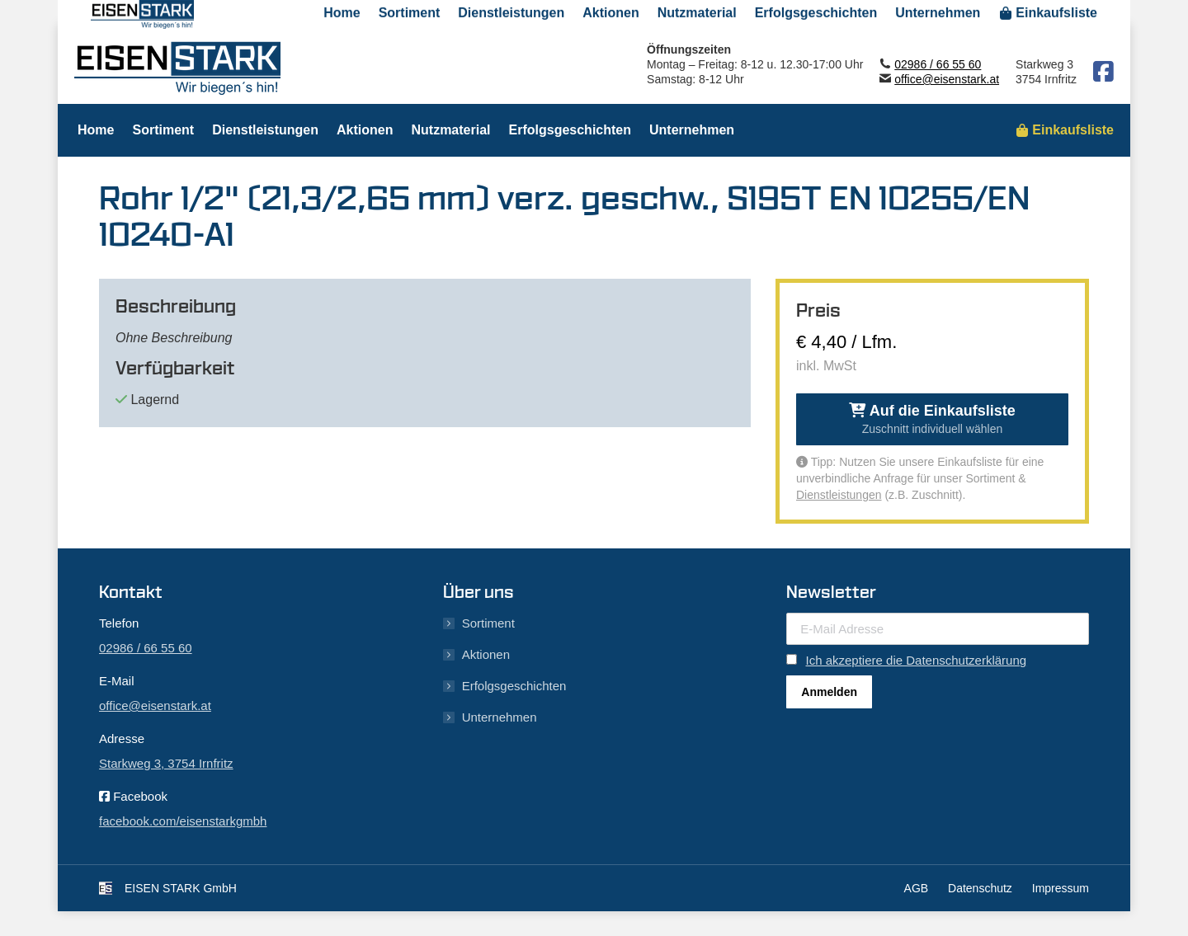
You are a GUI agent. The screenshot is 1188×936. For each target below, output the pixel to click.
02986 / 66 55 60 (937, 64)
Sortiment (488, 623)
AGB (916, 888)
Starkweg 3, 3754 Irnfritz (166, 763)
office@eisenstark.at (946, 79)
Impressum (1060, 888)
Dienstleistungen (839, 494)
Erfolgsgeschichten (514, 686)
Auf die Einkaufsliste (932, 418)
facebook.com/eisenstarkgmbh (182, 821)
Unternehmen (499, 717)
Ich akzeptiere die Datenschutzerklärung (915, 660)
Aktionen (486, 654)
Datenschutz (980, 888)
